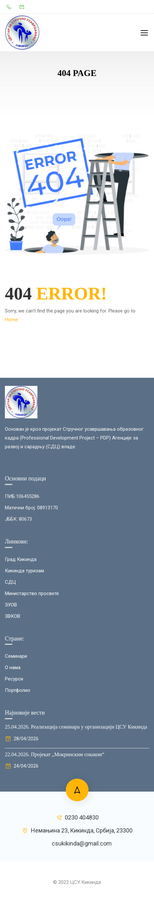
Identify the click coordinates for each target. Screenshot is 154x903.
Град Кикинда (20, 610)
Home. (12, 320)
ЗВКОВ (12, 667)
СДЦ (10, 633)
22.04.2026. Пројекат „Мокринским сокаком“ (54, 805)
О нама (13, 719)
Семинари (16, 707)
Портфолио (17, 741)
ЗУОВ (11, 656)
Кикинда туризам (24, 622)
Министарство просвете (32, 644)
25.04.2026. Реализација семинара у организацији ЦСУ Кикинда (76, 778)
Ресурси (14, 730)
